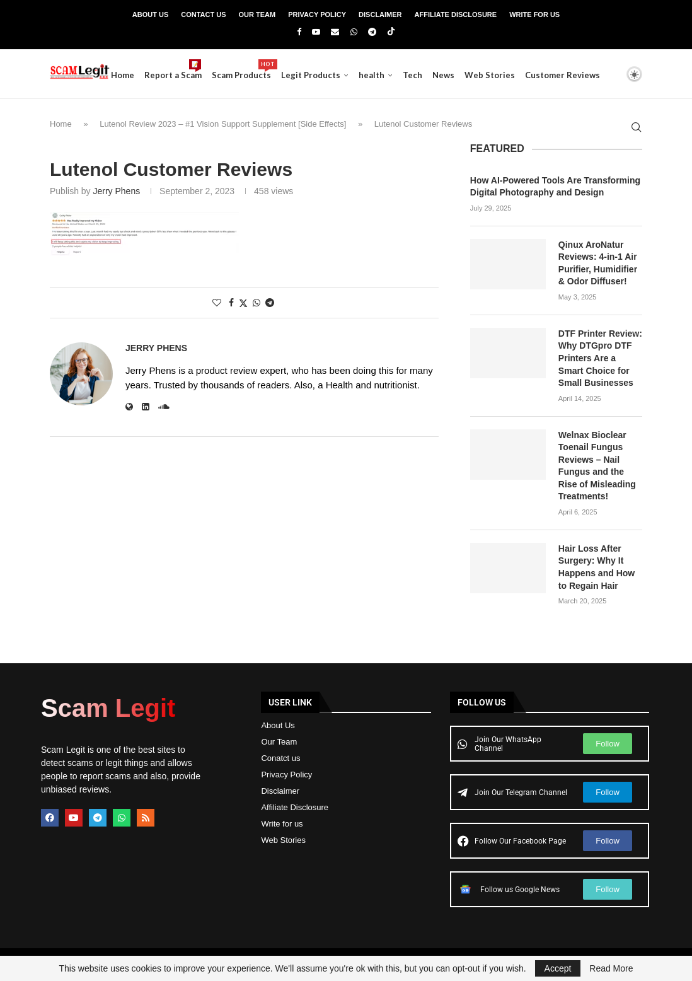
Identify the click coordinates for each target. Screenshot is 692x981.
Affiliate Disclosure (456, 14)
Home (146, 75)
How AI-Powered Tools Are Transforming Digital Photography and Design (555, 186)
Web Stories (513, 75)
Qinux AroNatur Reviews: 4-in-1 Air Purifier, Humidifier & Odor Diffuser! (597, 263)
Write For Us (534, 14)
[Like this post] (216, 303)
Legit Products (334, 75)
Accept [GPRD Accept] (558, 968)
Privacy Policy (317, 14)
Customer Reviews (585, 75)
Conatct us (280, 758)
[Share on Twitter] (243, 303)
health (395, 75)
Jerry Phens (116, 191)
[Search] (612, 128)
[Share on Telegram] (269, 303)
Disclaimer (380, 14)
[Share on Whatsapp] (256, 303)
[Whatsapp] (353, 32)
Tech (436, 75)
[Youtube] (316, 32)
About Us (150, 14)
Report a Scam (196, 69)
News (467, 75)
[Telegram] (372, 32)
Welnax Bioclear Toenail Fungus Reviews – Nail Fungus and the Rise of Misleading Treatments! (597, 466)
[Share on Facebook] (231, 303)
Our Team (257, 14)
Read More (611, 968)
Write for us (282, 824)
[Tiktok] (391, 32)
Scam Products (264, 69)
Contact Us (203, 14)
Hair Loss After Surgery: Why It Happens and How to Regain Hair (596, 567)
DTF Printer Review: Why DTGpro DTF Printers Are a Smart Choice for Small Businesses (600, 358)
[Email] (335, 32)
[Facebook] (299, 32)
